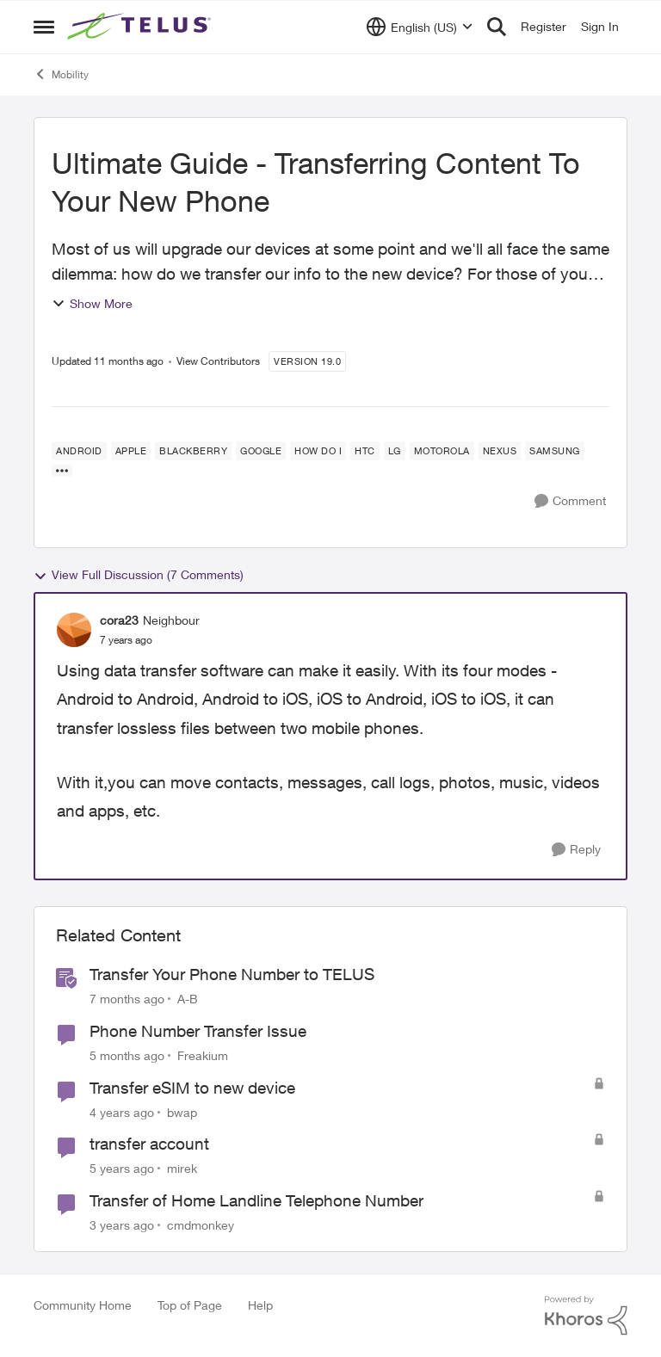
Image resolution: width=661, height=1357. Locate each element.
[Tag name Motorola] (442, 450)
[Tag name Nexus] (500, 450)
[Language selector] (419, 26)
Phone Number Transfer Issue (198, 1030)
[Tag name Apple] (131, 450)
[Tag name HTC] (365, 450)
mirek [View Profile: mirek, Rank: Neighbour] (182, 1168)
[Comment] (570, 501)
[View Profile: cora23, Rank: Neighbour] (74, 630)
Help (260, 1305)
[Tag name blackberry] (193, 450)
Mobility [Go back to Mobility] (61, 74)
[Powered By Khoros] (586, 1315)
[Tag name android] (79, 450)
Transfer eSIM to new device (192, 1087)
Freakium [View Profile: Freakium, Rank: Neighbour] (202, 1055)
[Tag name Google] (261, 450)
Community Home (83, 1305)
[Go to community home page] (141, 26)
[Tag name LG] (394, 450)
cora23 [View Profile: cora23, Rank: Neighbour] (119, 620)
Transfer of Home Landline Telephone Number (256, 1200)
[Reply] (576, 849)
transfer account (149, 1143)
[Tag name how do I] (318, 450)
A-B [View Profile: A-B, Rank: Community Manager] (187, 998)
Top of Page (190, 1305)
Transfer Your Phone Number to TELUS (232, 974)
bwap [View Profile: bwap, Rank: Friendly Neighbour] (182, 1111)
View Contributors (218, 361)
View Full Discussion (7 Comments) (139, 575)
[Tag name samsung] (554, 450)
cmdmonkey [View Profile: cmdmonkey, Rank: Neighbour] (200, 1225)
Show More (92, 303)
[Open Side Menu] (44, 27)
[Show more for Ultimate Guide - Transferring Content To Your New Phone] (62, 471)
